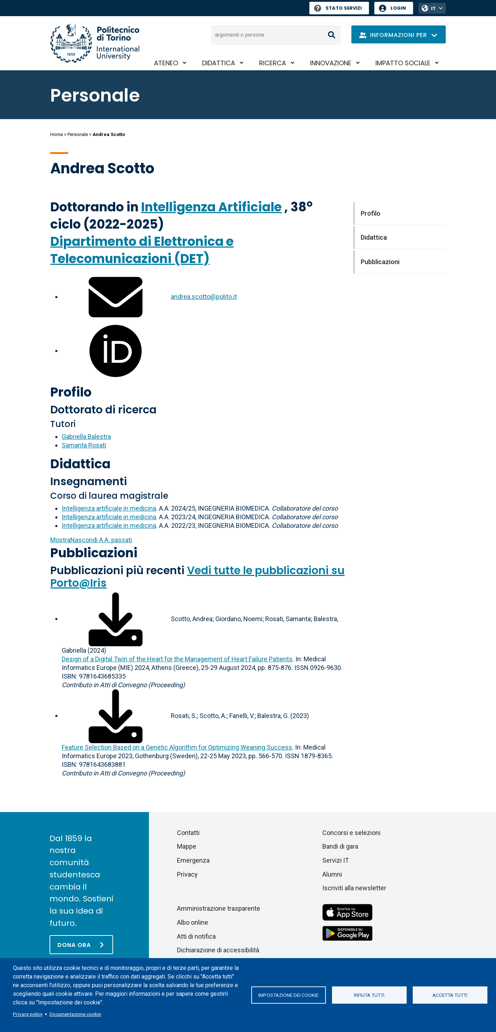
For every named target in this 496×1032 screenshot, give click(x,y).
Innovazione (330, 62)
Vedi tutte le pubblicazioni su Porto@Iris (197, 577)
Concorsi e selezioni (351, 832)
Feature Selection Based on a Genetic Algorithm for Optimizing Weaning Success (177, 747)
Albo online (192, 922)
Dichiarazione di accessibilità (218, 950)
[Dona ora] (81, 944)
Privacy (187, 874)
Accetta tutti (449, 995)
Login (398, 8)
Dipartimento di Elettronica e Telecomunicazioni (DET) (142, 250)
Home (56, 134)
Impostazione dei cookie (288, 995)
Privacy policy (27, 1014)
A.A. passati (91, 540)
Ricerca (272, 62)
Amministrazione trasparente (218, 908)
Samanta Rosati (84, 445)
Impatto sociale (402, 62)
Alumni (332, 874)
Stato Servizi (338, 8)
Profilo (71, 392)
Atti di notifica (196, 936)
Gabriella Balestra (86, 436)
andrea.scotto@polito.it (204, 296)
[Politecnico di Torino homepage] (94, 43)
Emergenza (193, 860)
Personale (77, 134)
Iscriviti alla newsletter (354, 888)
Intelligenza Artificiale (211, 207)
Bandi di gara (340, 846)
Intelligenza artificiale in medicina (109, 508)
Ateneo (166, 62)
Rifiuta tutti (369, 995)
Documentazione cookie (75, 1014)
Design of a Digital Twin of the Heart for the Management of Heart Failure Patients (177, 659)
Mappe (186, 846)
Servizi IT (335, 860)
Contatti (188, 832)
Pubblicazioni (93, 553)
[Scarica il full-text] (115, 618)
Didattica (218, 62)
